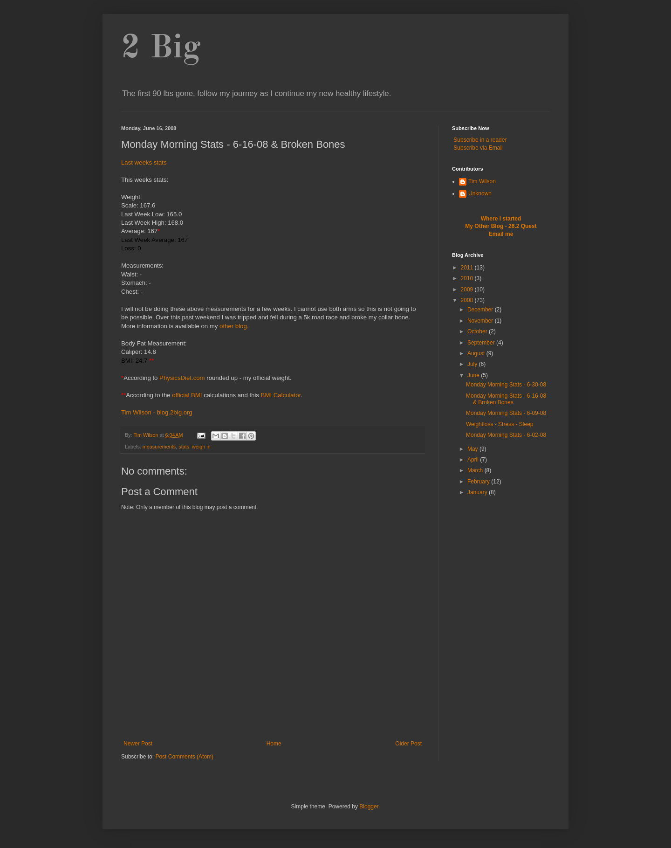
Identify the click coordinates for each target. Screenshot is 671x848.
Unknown (480, 193)
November (481, 320)
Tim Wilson (482, 181)
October (478, 331)
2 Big (161, 49)
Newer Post (137, 743)
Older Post (408, 743)
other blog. (233, 326)
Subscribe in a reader (480, 140)
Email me (501, 234)
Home (274, 743)
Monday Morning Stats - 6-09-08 (506, 413)
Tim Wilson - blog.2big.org (156, 412)
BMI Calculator (281, 395)
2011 (468, 267)
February (479, 481)
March (476, 470)
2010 (468, 278)
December (481, 309)
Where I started (501, 218)
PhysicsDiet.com (182, 377)
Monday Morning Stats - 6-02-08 (506, 435)
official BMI (187, 395)
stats (183, 446)
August (476, 353)
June (474, 375)
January (478, 492)
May (473, 449)
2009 (468, 289)
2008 (468, 300)
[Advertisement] (273, 725)
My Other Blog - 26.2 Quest (500, 226)
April (473, 459)
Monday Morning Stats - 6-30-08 (506, 384)
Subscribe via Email (477, 148)
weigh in (201, 446)
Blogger (368, 806)
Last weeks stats (143, 162)
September (481, 342)
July (473, 364)
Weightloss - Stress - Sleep (500, 424)
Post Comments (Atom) (184, 756)
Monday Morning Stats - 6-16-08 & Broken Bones (506, 399)
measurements (159, 446)
